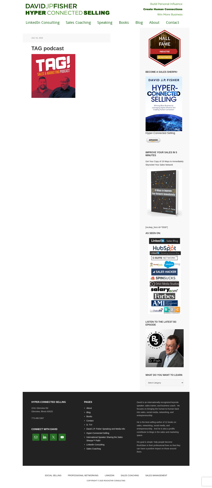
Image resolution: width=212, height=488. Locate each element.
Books (89, 416)
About (89, 408)
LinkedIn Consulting (95, 444)
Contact (89, 420)
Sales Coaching (93, 449)
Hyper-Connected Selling (97, 433)
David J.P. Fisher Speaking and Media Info (105, 429)
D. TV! (89, 425)
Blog (88, 412)
